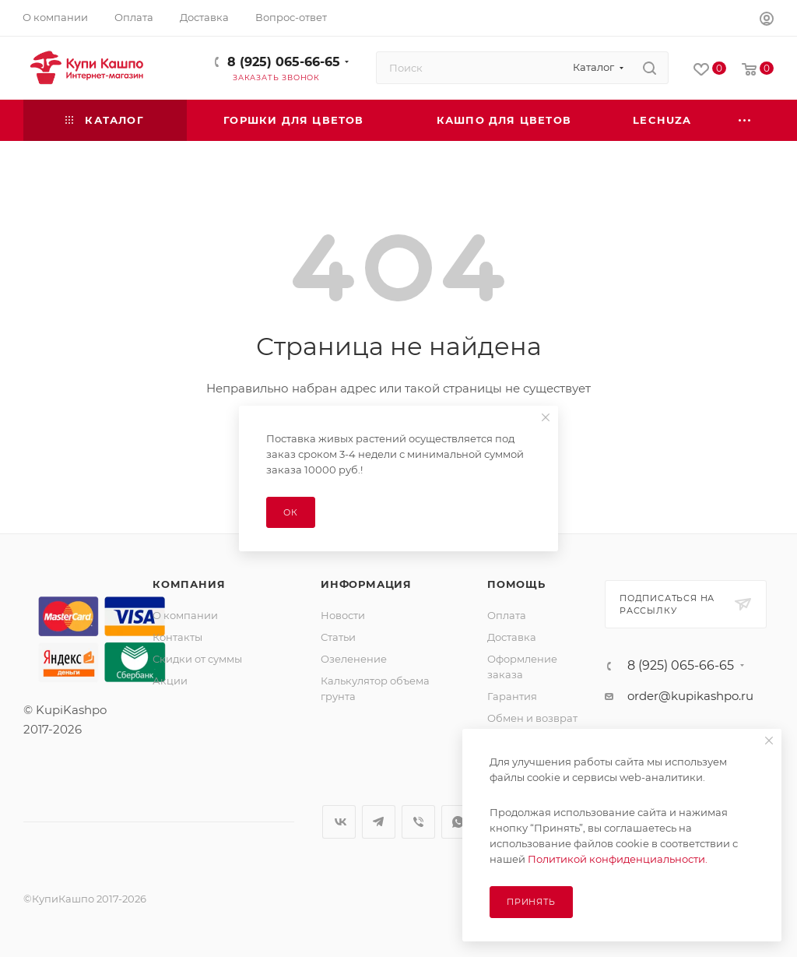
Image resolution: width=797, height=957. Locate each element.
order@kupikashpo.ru (690, 695)
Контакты (177, 637)
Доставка (511, 637)
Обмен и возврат (532, 718)
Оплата (506, 615)
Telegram (378, 822)
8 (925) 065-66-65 (283, 62)
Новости (343, 615)
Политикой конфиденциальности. (617, 859)
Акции (170, 680)
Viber (418, 822)
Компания (189, 584)
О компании (185, 615)
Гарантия (512, 696)
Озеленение (354, 659)
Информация (366, 584)
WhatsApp (458, 822)
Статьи (338, 637)
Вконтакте (339, 822)
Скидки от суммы (197, 659)
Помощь (516, 584)
